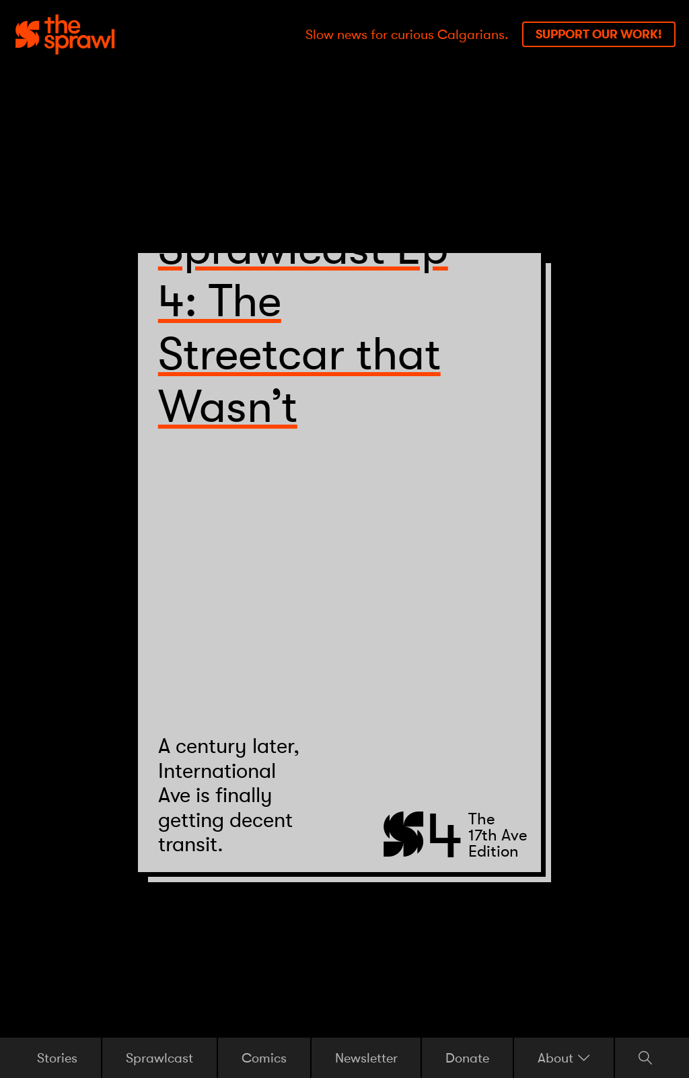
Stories (57, 1057)
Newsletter (366, 1057)
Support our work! (599, 34)
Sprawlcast (159, 1057)
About (564, 1058)
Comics (264, 1057)
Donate (467, 1057)
